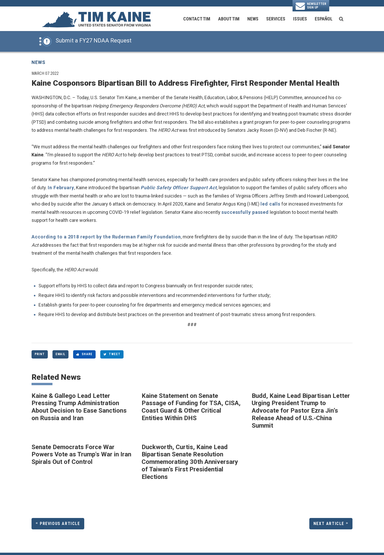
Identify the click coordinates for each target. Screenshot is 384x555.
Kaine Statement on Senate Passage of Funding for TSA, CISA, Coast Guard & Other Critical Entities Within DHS (191, 407)
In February (61, 187)
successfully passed (245, 212)
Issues (300, 18)
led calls (270, 204)
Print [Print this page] (40, 354)
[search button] (341, 19)
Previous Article (60, 523)
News (252, 18)
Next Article (328, 523)
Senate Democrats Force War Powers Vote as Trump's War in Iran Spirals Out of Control (81, 454)
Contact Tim (196, 18)
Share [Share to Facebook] (84, 354)
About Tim (229, 18)
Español (324, 18)
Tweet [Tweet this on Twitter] (111, 354)
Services (275, 18)
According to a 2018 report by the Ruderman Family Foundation (106, 236)
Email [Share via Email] (60, 354)
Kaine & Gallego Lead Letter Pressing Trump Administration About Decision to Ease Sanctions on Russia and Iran (79, 407)
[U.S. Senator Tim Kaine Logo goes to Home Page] (96, 19)
